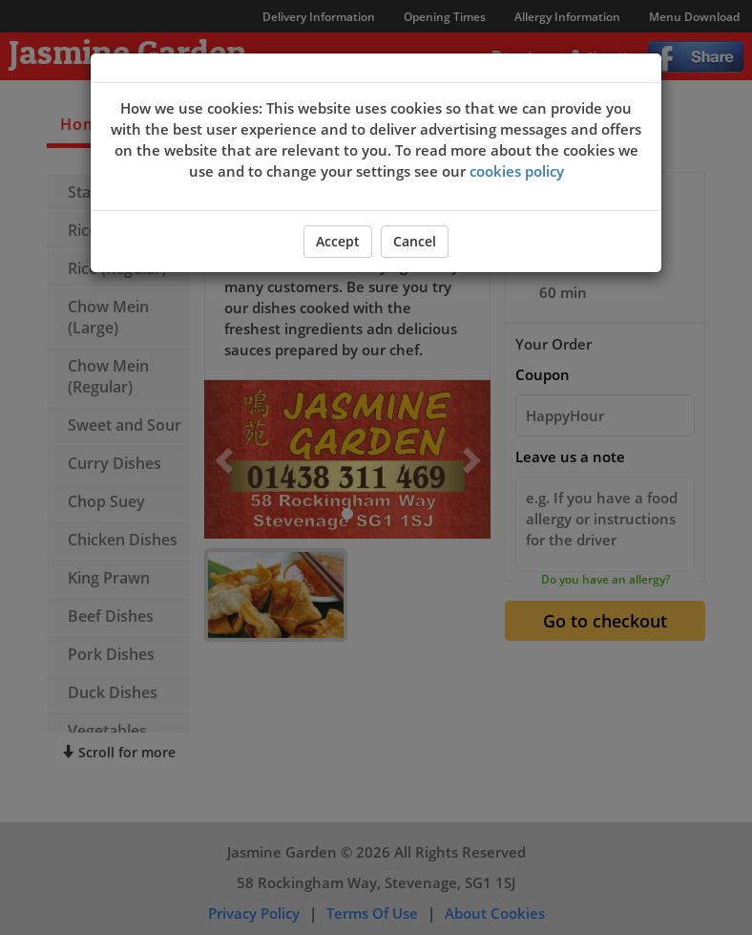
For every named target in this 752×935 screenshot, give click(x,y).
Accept (338, 241)
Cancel (414, 241)
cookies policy (517, 171)
